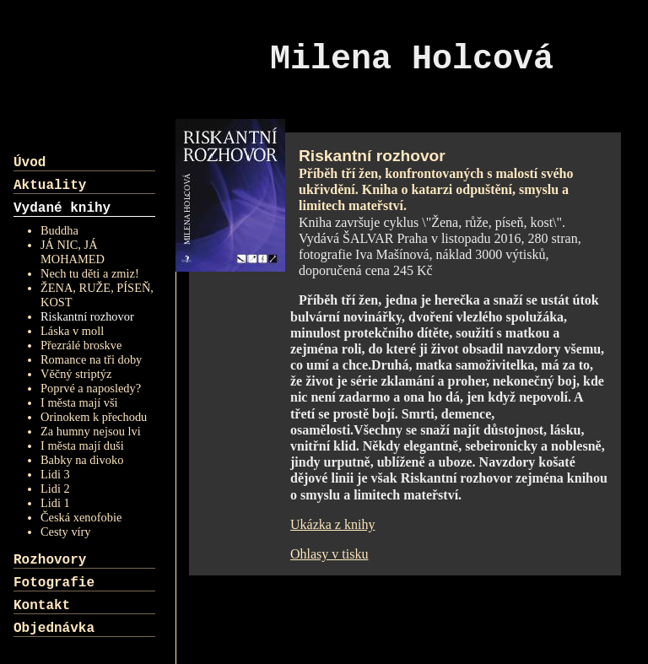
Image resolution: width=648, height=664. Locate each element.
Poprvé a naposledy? (90, 388)
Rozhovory (50, 560)
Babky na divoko (81, 460)
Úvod (30, 162)
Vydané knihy (62, 208)
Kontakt (42, 605)
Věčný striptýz (75, 374)
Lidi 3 (55, 474)
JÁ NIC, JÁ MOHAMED (72, 252)
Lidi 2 (55, 488)
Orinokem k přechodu (93, 417)
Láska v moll (72, 330)
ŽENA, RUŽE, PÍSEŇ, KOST (97, 295)
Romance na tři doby (91, 359)
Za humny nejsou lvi (90, 431)
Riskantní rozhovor (87, 316)
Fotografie (54, 583)
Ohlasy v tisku (329, 554)
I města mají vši (79, 402)
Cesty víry (65, 531)
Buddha (59, 230)
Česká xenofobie (81, 517)
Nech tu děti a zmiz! (89, 273)
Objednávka (54, 628)
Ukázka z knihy (332, 524)
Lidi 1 (55, 503)
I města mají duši (82, 445)
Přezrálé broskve (81, 345)
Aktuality (50, 185)
